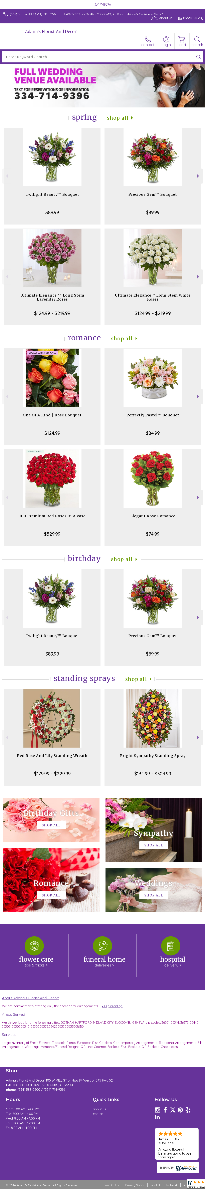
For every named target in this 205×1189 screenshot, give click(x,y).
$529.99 (52, 534)
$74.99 (153, 534)
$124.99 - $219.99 (52, 313)
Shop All (118, 118)
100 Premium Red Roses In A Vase (52, 516)
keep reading (112, 1006)
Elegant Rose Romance (152, 516)
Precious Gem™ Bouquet (153, 194)
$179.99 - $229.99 (52, 774)
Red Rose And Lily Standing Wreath (52, 755)
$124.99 (52, 433)
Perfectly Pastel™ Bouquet (153, 415)
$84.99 (153, 433)
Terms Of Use (111, 1185)
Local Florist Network (164, 1185)
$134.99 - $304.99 (152, 774)
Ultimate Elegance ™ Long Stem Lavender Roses (52, 297)
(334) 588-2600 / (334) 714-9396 (33, 14)
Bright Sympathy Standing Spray (153, 755)
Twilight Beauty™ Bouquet (52, 194)
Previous (6, 175)
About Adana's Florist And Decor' (30, 998)
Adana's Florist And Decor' (51, 31)
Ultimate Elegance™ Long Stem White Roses (153, 297)
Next (198, 175)
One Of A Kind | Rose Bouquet (52, 415)
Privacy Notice (135, 1185)
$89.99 (52, 212)
